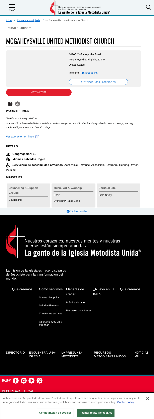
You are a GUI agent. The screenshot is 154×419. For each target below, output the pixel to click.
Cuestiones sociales (50, 313)
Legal (29, 391)
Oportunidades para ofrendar (50, 323)
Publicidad (11, 391)
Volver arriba (77, 211)
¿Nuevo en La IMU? (103, 291)
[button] (148, 8)
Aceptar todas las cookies (95, 412)
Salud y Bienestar (49, 305)
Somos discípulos (49, 297)
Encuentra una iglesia (28, 20)
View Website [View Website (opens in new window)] (39, 92)
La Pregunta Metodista (71, 354)
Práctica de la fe (75, 302)
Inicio (9, 20)
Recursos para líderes (78, 310)
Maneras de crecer (75, 291)
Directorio (15, 352)
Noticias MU (142, 354)
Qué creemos (22, 289)
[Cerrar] (147, 398)
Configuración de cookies (55, 412)
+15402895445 (89, 72)
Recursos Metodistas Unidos (110, 354)
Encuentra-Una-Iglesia (42, 354)
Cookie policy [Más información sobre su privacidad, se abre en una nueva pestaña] (125, 402)
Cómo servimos (51, 289)
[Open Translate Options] (18, 28)
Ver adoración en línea (22, 136)
